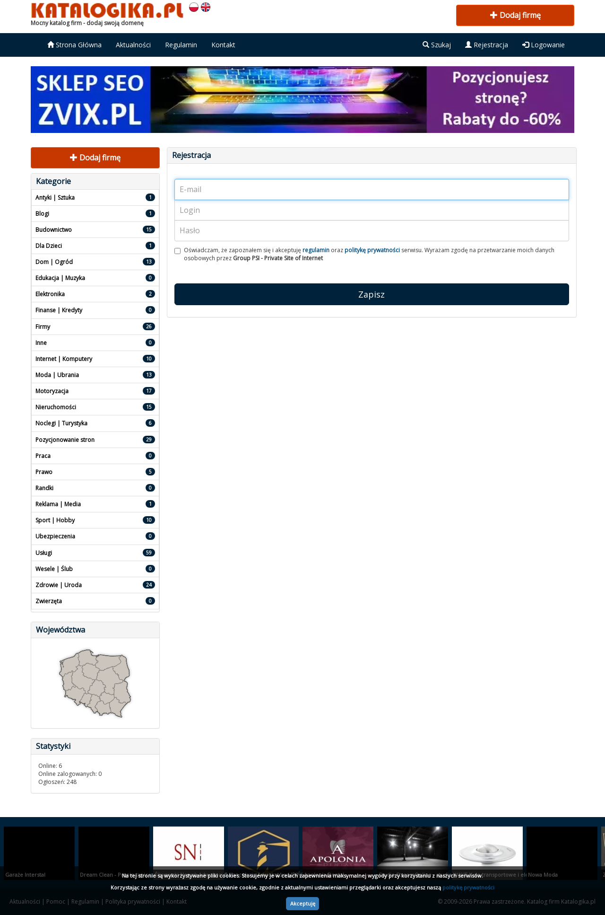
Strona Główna (74, 44)
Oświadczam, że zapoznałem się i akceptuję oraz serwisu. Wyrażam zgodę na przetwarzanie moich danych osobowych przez (364, 254)
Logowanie (543, 44)
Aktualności (133, 44)
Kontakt (223, 44)
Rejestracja (486, 44)
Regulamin (181, 44)
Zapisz (371, 294)
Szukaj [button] (437, 44)
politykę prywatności (468, 887)
